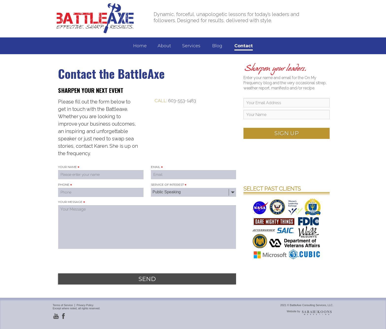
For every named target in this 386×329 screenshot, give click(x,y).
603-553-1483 (182, 100)
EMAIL (155, 167)
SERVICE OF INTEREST (167, 184)
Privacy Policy (85, 305)
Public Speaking (167, 192)
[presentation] (95, 259)
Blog (217, 46)
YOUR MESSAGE (70, 202)
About (164, 46)
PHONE (63, 184)
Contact (243, 46)
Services (191, 46)
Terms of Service (63, 305)
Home (140, 46)
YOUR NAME (67, 167)
